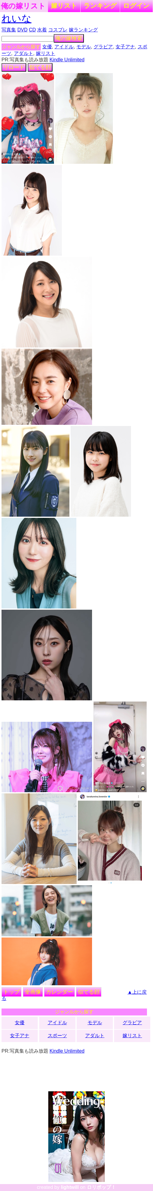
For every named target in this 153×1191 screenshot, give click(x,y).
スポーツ (57, 1035)
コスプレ (58, 29)
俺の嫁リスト (23, 6)
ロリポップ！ (101, 1187)
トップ (11, 992)
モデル (83, 46)
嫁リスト (64, 5)
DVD (23, 29)
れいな (16, 18)
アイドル (64, 46)
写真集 (9, 29)
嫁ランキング (83, 29)
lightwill (70, 1187)
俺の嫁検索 (68, 38)
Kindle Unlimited (66, 59)
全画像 (33, 992)
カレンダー (59, 992)
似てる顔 (40, 67)
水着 (42, 29)
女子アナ (125, 46)
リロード (14, 67)
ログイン (136, 5)
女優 (47, 46)
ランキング (100, 5)
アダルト (23, 53)
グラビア (103, 46)
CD (32, 29)
